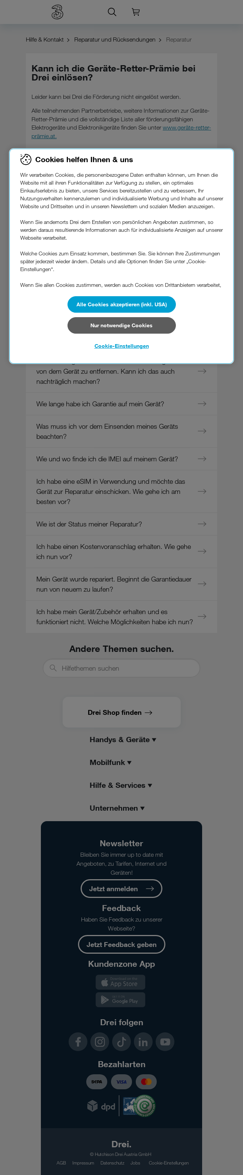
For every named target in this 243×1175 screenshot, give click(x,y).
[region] (121, 256)
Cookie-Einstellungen (121, 346)
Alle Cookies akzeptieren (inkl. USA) (121, 304)
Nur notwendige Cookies (121, 325)
